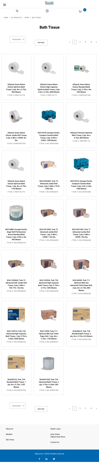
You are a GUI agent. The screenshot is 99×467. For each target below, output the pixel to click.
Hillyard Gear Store (57, 436)
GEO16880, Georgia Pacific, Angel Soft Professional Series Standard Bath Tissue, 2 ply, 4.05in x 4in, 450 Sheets (16, 236)
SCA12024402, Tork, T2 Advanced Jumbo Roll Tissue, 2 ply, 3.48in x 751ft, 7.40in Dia (49, 186)
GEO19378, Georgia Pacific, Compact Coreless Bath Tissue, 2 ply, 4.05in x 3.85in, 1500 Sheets (49, 138)
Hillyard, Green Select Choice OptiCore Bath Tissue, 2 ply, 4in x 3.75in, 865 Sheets (16, 90)
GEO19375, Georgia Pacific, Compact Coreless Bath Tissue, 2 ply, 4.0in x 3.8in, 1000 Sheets (81, 186)
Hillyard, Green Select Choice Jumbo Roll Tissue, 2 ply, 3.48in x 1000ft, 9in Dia (16, 138)
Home (6, 17)
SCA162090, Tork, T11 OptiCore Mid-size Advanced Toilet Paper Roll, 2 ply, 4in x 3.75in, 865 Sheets (81, 287)
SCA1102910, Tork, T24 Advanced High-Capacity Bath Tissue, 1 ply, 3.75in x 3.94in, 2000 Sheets (16, 336)
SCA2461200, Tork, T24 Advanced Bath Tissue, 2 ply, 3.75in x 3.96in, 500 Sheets (49, 385)
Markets (9, 434)
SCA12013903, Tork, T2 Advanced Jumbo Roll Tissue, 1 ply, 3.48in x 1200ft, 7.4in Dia (49, 235)
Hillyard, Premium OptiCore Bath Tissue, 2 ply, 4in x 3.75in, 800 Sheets (81, 136)
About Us (9, 429)
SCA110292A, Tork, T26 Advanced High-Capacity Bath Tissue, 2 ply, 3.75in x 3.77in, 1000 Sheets (49, 285)
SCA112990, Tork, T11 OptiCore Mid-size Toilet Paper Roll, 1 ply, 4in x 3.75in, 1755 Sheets (49, 336)
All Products (16, 17)
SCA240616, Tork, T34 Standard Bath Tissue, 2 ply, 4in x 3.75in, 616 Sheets (81, 335)
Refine (41, 42)
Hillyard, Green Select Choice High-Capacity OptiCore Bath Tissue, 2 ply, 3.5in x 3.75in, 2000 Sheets (49, 90)
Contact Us (54, 442)
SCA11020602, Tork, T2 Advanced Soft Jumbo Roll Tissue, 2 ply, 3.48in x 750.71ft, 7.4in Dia (16, 285)
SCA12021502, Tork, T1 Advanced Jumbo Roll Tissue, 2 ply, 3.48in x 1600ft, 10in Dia (81, 235)
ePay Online (55, 434)
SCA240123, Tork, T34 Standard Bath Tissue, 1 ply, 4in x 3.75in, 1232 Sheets (16, 385)
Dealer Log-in (55, 429)
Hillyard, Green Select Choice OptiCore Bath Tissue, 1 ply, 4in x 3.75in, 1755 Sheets (16, 186)
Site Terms (10, 439)
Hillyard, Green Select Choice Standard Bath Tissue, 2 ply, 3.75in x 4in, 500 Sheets (81, 90)
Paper (27, 17)
